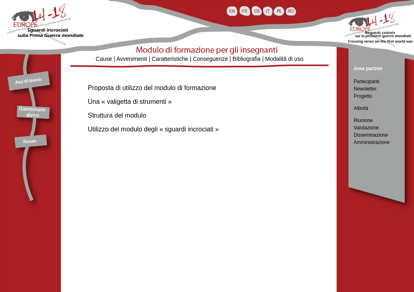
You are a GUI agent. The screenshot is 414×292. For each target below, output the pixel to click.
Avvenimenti (132, 59)
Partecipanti (366, 81)
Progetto (363, 96)
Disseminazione (371, 135)
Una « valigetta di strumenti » (130, 101)
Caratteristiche (170, 59)
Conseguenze (210, 59)
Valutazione (366, 128)
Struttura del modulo (117, 115)
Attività (361, 108)
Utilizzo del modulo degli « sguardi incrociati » (153, 129)
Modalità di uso (284, 59)
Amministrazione (372, 142)
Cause (104, 59)
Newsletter (365, 89)
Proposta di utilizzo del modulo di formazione (152, 87)
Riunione (363, 120)
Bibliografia (247, 59)
